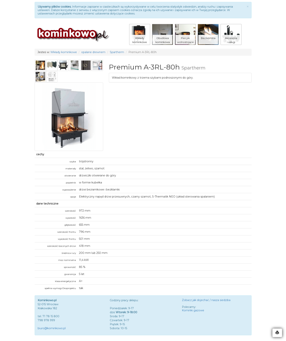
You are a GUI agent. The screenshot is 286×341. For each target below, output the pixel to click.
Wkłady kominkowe (63, 52)
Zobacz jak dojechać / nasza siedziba (206, 300)
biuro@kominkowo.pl (52, 328)
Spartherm (117, 52)
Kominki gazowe (193, 310)
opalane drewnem (93, 52)
